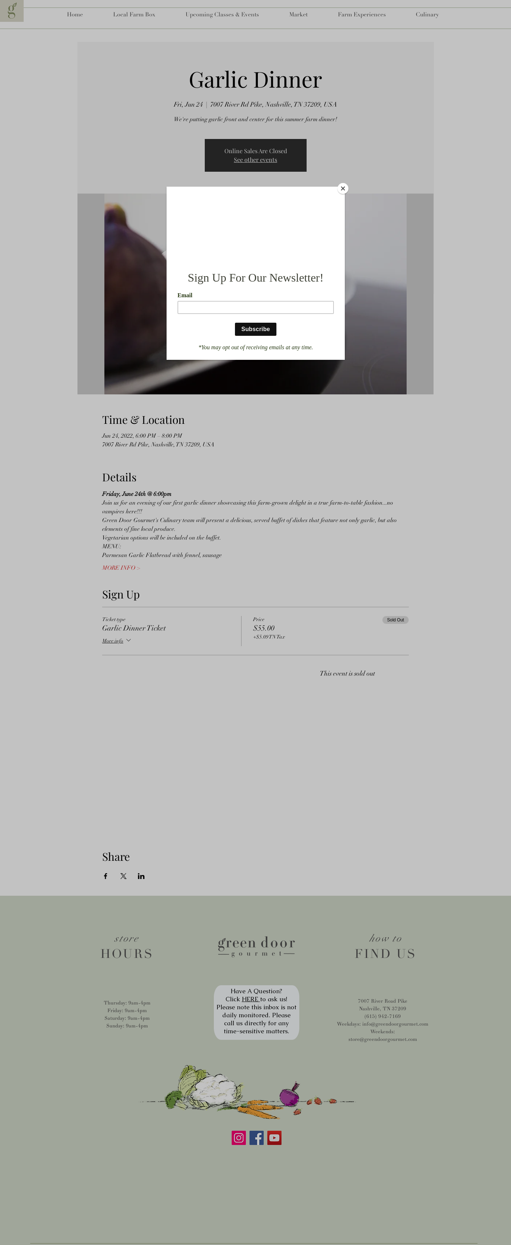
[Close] (343, 188)
